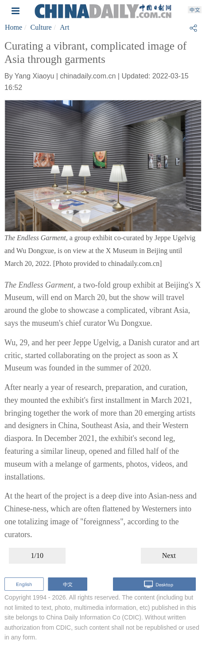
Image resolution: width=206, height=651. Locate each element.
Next (169, 555)
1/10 (37, 555)
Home (13, 27)
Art (64, 27)
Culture (41, 27)
